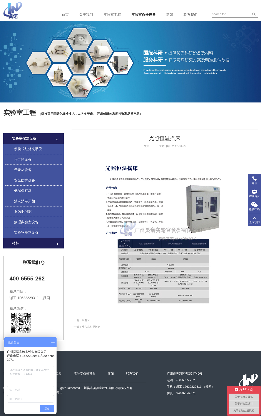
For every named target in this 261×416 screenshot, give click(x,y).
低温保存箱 (23, 191)
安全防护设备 (24, 180)
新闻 (169, 15)
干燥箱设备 (23, 170)
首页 (65, 15)
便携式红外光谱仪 (28, 149)
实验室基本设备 (26, 232)
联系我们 (190, 15)
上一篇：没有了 (81, 320)
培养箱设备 (23, 159)
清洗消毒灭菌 (24, 201)
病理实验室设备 (26, 222)
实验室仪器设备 (143, 15)
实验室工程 (112, 15)
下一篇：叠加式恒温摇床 (86, 326)
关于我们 (86, 15)
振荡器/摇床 (23, 211)
